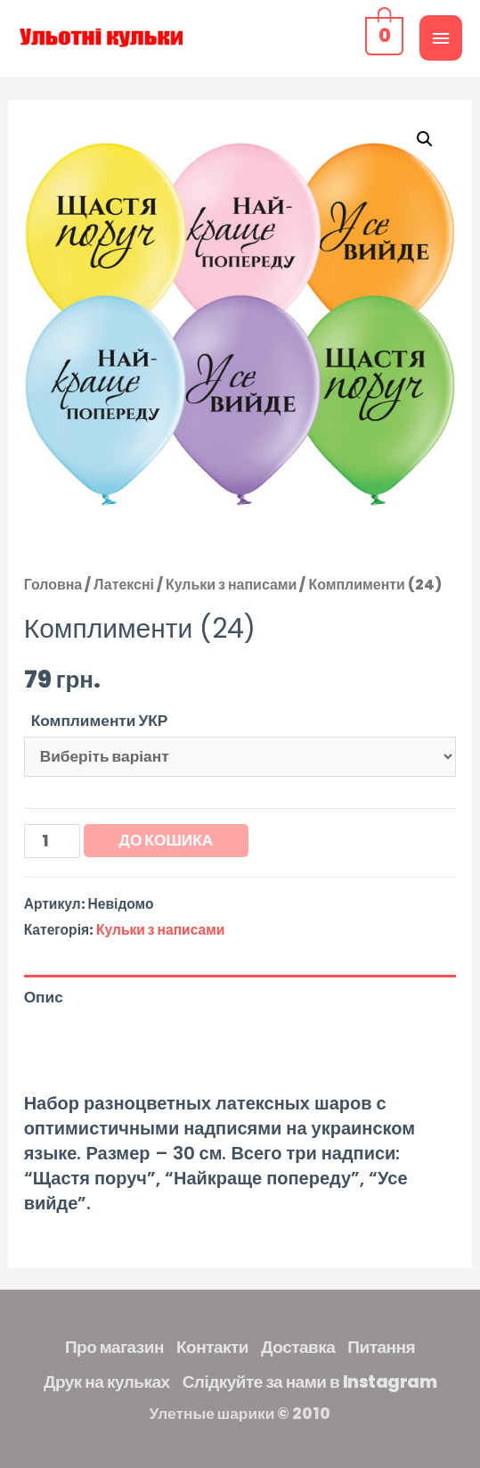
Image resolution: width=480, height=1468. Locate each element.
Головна (53, 584)
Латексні (124, 584)
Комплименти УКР (99, 720)
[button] (425, 139)
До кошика (166, 840)
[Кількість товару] (52, 841)
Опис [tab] (43, 997)
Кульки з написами (231, 584)
